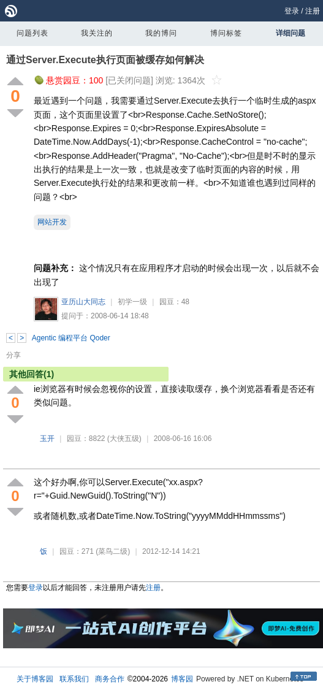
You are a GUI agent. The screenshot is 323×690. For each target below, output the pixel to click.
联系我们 (74, 679)
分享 (13, 355)
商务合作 (109, 679)
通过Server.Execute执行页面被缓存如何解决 (105, 60)
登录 (291, 11)
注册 (312, 11)
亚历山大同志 (83, 301)
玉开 (47, 438)
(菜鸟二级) (113, 551)
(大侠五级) (124, 438)
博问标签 (226, 33)
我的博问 (161, 33)
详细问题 (290, 33)
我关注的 (97, 33)
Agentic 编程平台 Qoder (71, 338)
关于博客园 (35, 679)
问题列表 (32, 33)
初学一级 (132, 301)
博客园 (182, 679)
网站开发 (52, 222)
